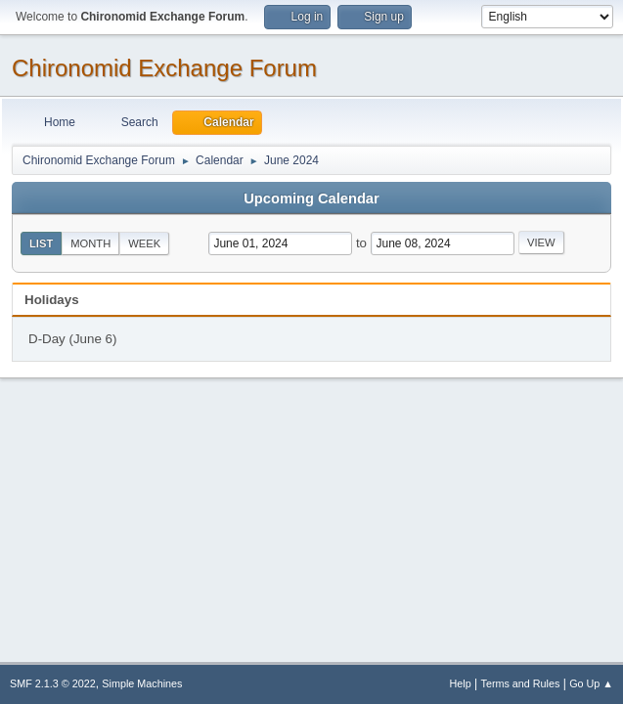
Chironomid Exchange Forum (164, 68)
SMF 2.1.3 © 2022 (53, 683)
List (41, 243)
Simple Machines (142, 683)
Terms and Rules (520, 683)
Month (90, 243)
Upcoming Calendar (311, 198)
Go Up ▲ (591, 683)
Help (460, 683)
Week (144, 243)
